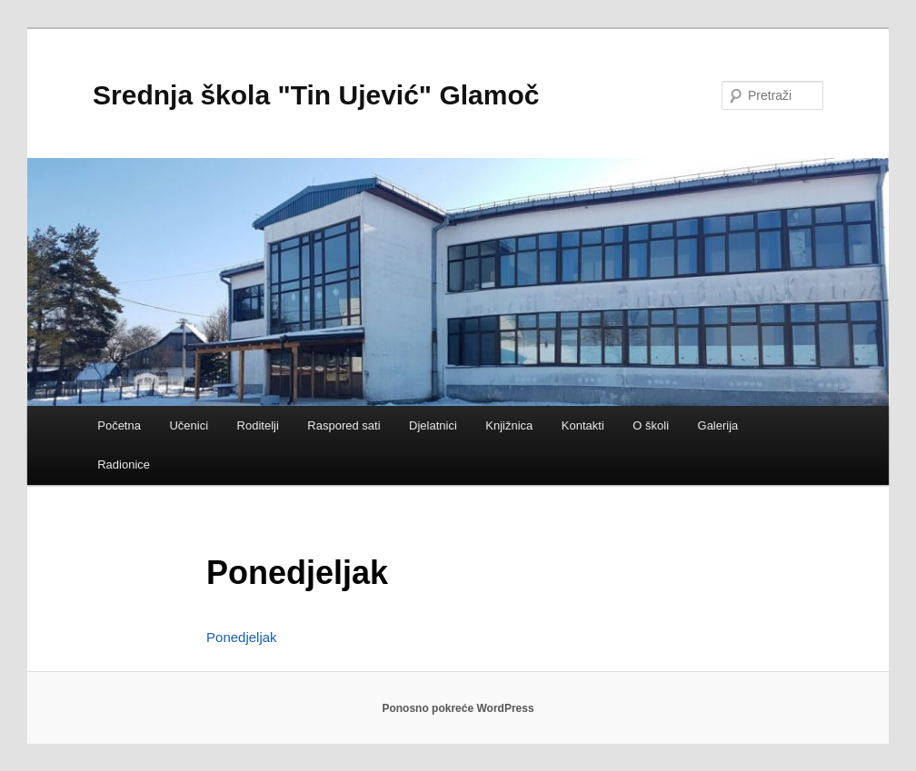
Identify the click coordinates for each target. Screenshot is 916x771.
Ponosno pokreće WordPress (457, 708)
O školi (650, 425)
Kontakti (583, 425)
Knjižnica (509, 425)
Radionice (123, 464)
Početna (119, 425)
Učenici (188, 425)
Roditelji (258, 425)
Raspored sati (343, 425)
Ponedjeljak (241, 637)
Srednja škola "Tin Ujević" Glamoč (316, 95)
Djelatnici (433, 425)
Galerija (718, 425)
